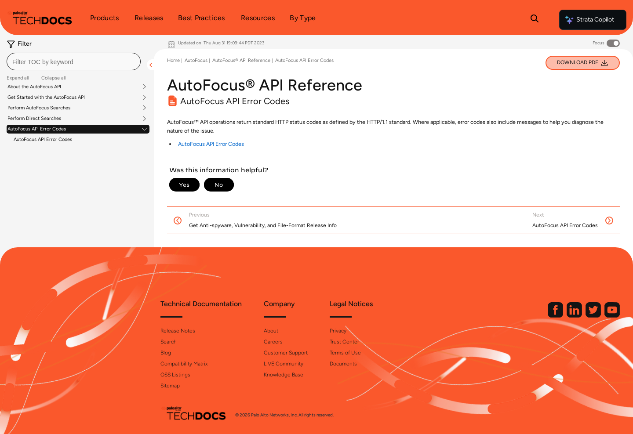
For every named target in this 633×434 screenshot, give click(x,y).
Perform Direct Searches (34, 118)
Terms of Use (345, 353)
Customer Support (286, 353)
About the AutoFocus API (34, 87)
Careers (273, 342)
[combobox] (74, 61)
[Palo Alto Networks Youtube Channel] (612, 315)
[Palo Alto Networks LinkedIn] (575, 315)
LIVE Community (283, 364)
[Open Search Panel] (534, 19)
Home (173, 60)
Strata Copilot (589, 19)
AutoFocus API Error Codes (36, 129)
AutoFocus (196, 60)
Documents (343, 364)
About (271, 331)
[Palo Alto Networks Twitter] (594, 315)
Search (168, 342)
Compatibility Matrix (183, 364)
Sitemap (170, 386)
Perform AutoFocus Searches (38, 108)
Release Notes (177, 331)
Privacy (338, 331)
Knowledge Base (283, 375)
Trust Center (344, 342)
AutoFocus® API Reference (241, 60)
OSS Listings (175, 375)
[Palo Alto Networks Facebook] (556, 315)
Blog (165, 353)
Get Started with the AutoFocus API (46, 97)
